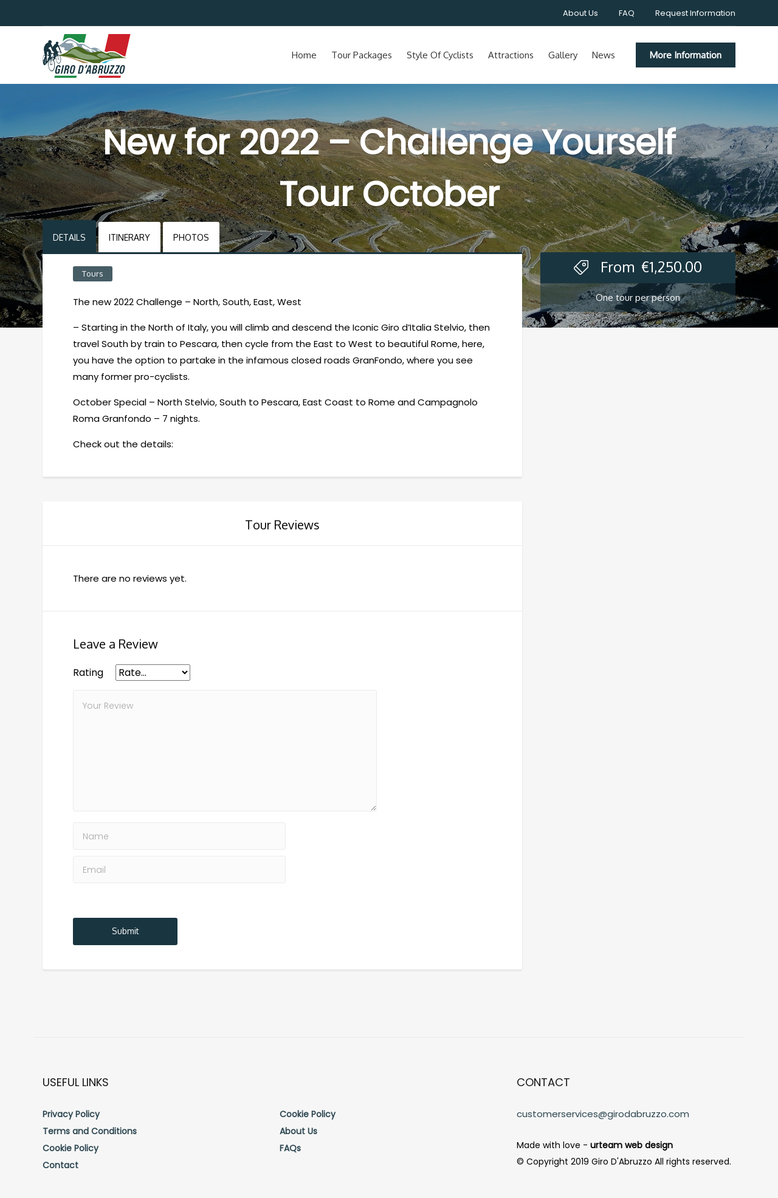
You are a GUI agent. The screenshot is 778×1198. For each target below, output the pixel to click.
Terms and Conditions (90, 1131)
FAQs (290, 1148)
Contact (60, 1165)
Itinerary (129, 237)
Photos (191, 237)
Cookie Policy (70, 1148)
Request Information (695, 13)
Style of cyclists (440, 55)
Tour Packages (361, 55)
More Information (685, 55)
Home (304, 55)
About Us (580, 13)
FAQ (627, 13)
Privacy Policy (71, 1114)
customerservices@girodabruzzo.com (603, 1113)
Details (69, 237)
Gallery (562, 55)
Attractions (511, 55)
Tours (92, 273)
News (603, 55)
